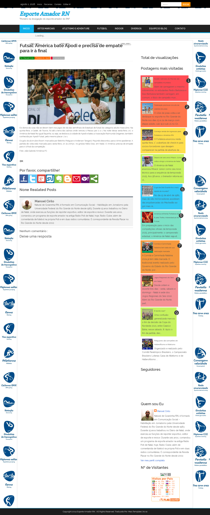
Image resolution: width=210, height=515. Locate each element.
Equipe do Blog (158, 28)
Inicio (39, 4)
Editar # (67, 4)
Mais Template (134, 511)
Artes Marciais (46, 28)
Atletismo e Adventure (75, 28)
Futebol (102, 28)
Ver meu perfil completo (153, 460)
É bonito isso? (159, 311)
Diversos (136, 28)
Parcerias (48, 4)
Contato (57, 4)
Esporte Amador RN (44, 13)
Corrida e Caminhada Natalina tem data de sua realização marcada (164, 247)
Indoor (119, 28)
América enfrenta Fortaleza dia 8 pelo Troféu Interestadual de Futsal (166, 217)
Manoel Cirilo (163, 411)
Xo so (145, 511)
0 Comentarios (58, 58)
